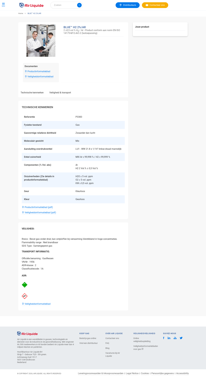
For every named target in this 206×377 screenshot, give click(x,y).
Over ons (72, 15)
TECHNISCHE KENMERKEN (32, 103)
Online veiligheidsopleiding (141, 339)
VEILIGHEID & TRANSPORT (60, 103)
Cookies (145, 373)
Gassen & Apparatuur (31, 15)
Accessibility (182, 373)
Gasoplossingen (55, 15)
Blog (107, 348)
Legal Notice (132, 373)
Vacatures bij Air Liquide (112, 354)
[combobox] (66, 5)
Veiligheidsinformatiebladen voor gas (143, 347)
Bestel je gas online (87, 338)
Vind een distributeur (88, 343)
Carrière (85, 15)
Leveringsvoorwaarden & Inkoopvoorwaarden (100, 373)
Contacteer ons (112, 338)
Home (20, 24)
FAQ (107, 343)
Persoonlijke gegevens (162, 373)
